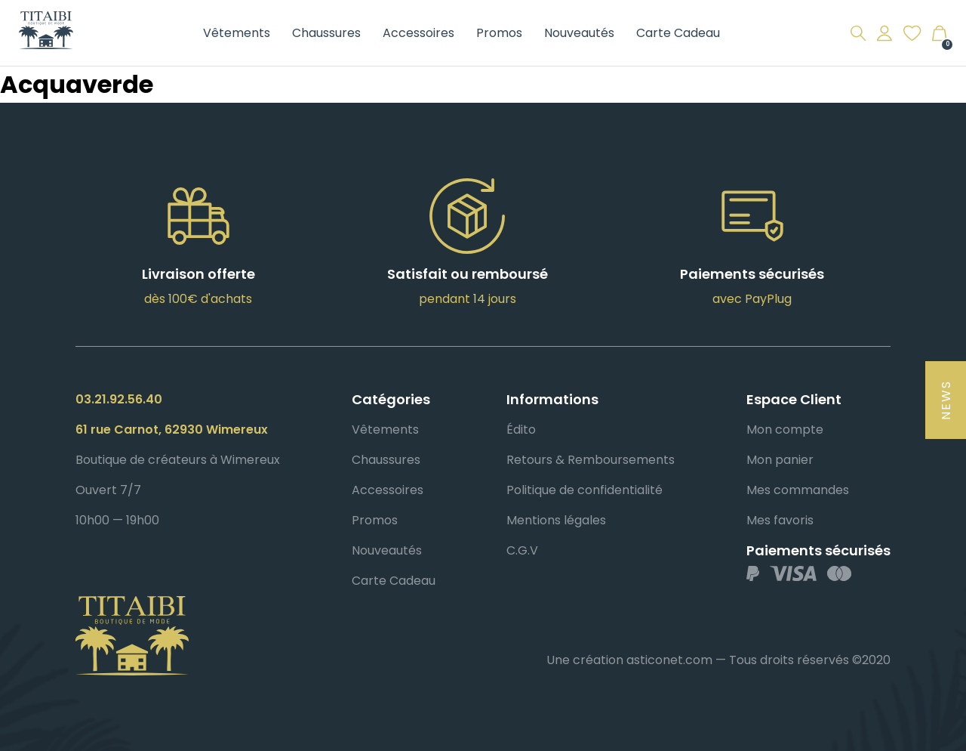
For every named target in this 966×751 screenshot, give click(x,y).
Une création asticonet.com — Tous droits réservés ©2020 (718, 660)
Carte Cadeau (678, 33)
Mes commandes (797, 490)
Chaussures (326, 33)
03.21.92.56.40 (118, 399)
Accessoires (418, 33)
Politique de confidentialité (584, 490)
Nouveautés (579, 33)
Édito (521, 429)
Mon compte (784, 429)
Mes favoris (780, 520)
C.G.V (522, 550)
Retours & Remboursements (590, 459)
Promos (499, 33)
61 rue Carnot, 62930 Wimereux (171, 429)
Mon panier (780, 459)
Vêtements (236, 33)
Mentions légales (556, 520)
